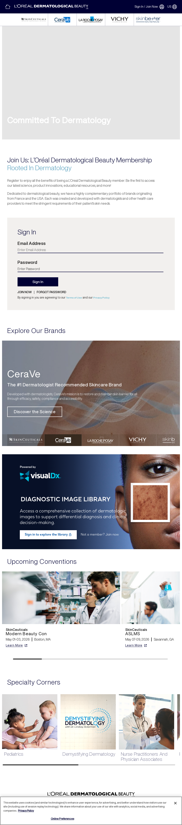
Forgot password (51, 292)
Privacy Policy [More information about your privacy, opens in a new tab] (26, 810)
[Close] (175, 803)
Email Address (32, 243)
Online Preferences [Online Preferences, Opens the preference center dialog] (62, 818)
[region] (91, 811)
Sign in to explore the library (48, 534)
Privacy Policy (101, 297)
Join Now (152, 6)
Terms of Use (74, 297)
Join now (24, 292)
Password (27, 262)
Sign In (139, 6)
